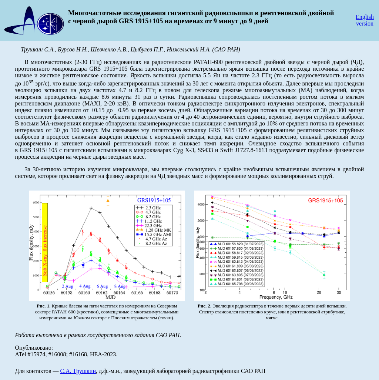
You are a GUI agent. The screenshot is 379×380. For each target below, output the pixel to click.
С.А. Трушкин (78, 371)
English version (365, 20)
